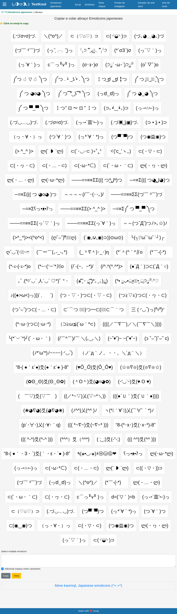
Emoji (78, 4)
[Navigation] (5, 4)
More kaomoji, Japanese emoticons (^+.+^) (88, 588)
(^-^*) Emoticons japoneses (17, 12)
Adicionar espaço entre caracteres (22, 570)
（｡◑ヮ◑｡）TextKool (28, 4)
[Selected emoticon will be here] (88, 562)
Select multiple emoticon (14, 553)
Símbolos (90, 4)
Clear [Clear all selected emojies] (16, 577)
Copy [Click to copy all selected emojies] (6, 577)
